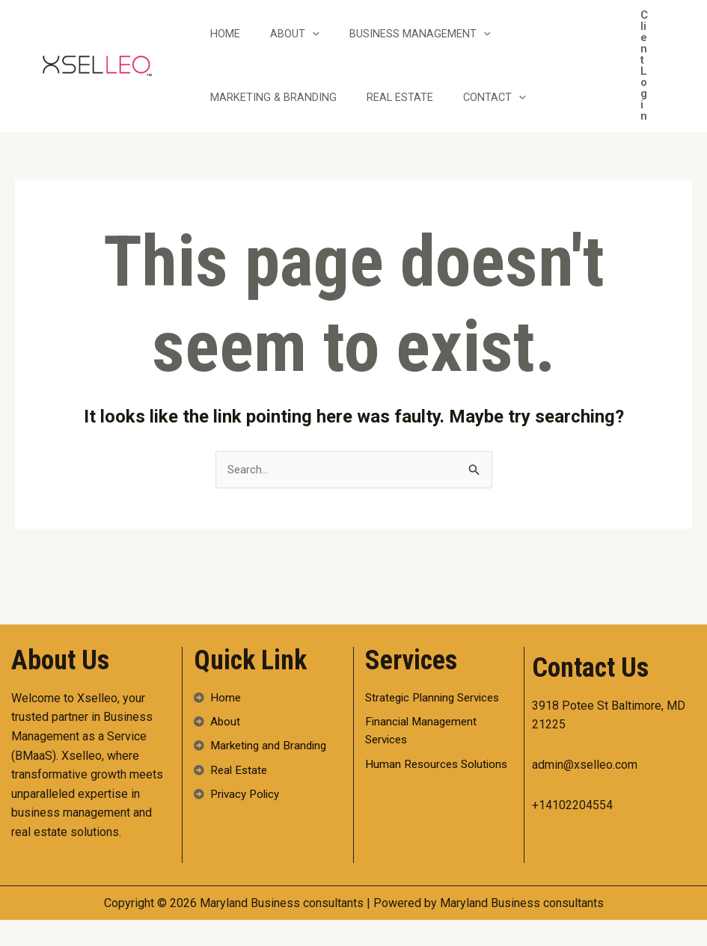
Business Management (438, 47)
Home (229, 46)
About (306, 47)
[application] (323, 47)
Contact (513, 125)
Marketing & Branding (277, 125)
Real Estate (411, 125)
